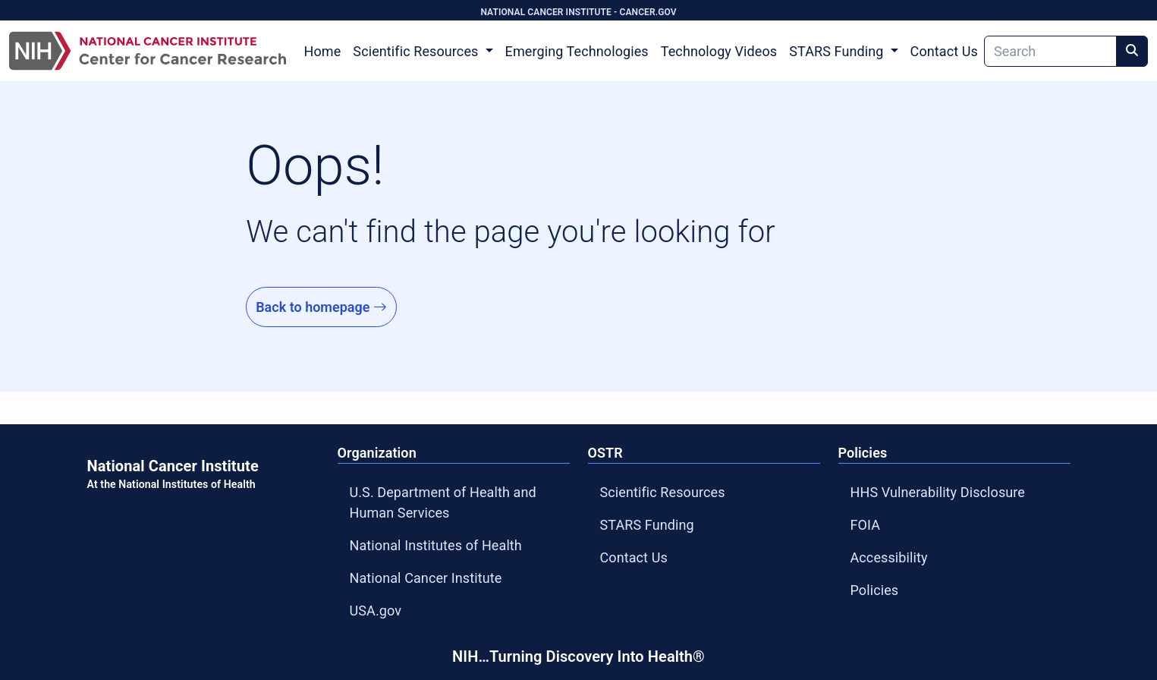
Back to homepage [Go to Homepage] (321, 307)
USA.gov (376, 611)
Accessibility (889, 557)
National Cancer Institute (426, 578)
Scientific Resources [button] (417, 51)
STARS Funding (647, 525)
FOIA (865, 525)
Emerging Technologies (577, 51)
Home (322, 51)
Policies (874, 590)
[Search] (1050, 51)
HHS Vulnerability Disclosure (938, 492)
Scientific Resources (662, 492)
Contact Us (944, 51)
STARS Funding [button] (838, 51)
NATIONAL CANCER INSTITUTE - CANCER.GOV (578, 12)
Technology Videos (719, 51)
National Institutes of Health (436, 545)
